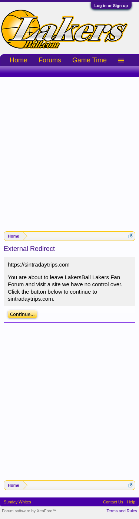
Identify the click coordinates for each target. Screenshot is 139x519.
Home (18, 60)
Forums (50, 60)
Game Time (89, 60)
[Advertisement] (69, 150)
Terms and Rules (121, 511)
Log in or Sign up (111, 5)
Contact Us (113, 502)
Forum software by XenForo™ (29, 511)
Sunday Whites (17, 502)
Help (131, 502)
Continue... (22, 314)
